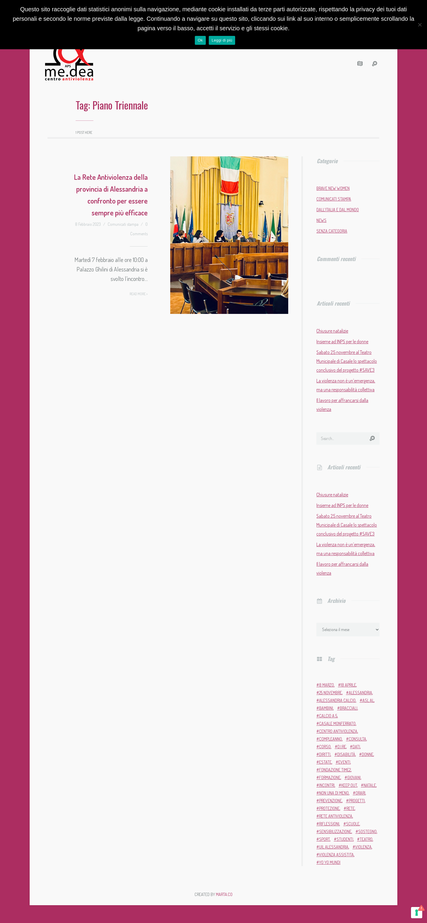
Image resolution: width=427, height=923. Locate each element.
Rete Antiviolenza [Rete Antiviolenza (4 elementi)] (335, 816)
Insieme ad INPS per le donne (342, 341)
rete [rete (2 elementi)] (350, 808)
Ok (200, 40)
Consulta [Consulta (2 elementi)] (357, 738)
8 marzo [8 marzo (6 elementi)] (326, 684)
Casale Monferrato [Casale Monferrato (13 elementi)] (337, 723)
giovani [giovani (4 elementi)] (354, 777)
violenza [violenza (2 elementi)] (363, 846)
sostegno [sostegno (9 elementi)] (367, 831)
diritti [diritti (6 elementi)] (324, 754)
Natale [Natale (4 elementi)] (370, 785)
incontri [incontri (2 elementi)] (326, 785)
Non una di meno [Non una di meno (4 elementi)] (334, 792)
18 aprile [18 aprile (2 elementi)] (348, 684)
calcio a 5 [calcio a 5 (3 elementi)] (328, 715)
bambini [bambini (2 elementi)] (326, 708)
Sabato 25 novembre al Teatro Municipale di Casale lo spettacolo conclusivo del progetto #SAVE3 (346, 361)
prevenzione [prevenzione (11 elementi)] (330, 800)
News (321, 220)
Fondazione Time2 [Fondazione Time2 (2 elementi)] (335, 769)
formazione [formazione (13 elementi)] (329, 777)
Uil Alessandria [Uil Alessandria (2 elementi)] (333, 846)
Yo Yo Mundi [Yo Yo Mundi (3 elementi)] (329, 862)
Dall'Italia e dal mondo (337, 209)
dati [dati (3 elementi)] (356, 746)
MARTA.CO (224, 894)
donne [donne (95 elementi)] (367, 754)
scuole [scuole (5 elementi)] (352, 823)
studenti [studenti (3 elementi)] (345, 839)
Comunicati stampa (123, 224)
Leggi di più (222, 40)
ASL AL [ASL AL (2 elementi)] (368, 700)
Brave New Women (333, 188)
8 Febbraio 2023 (88, 224)
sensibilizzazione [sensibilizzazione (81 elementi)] (335, 831)
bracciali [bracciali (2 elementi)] (348, 708)
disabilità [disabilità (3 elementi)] (346, 754)
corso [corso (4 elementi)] (325, 746)
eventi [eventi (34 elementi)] (344, 762)
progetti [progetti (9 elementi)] (357, 800)
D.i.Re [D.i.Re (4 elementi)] (341, 746)
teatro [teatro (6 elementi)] (366, 839)
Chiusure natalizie (332, 331)
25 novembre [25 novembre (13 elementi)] (330, 692)
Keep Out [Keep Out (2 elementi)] (349, 785)
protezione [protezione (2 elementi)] (329, 808)
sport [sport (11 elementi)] (324, 839)
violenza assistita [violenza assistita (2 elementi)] (336, 854)
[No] (420, 25)
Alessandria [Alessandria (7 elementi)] (360, 692)
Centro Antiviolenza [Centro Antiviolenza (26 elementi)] (338, 731)
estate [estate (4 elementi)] (325, 762)
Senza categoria (331, 230)
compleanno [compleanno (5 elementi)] (330, 738)
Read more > (139, 294)
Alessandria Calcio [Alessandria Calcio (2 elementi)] (337, 700)
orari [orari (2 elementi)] (360, 792)
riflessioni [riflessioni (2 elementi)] (329, 823)
